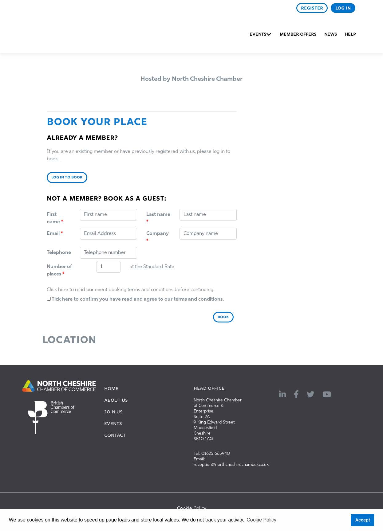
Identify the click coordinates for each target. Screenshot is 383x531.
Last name (158, 218)
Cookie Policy (191, 508)
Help (350, 34)
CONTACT (115, 436)
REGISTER (312, 8)
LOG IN (343, 8)
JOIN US (113, 412)
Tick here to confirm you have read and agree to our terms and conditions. (135, 299)
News (330, 34)
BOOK (223, 317)
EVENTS (113, 424)
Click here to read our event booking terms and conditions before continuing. (130, 289)
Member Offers (298, 34)
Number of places (59, 270)
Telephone (59, 252)
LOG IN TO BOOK (67, 177)
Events (258, 34)
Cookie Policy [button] (261, 519)
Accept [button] (362, 519)
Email (55, 233)
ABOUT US (116, 401)
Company (157, 237)
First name (55, 218)
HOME (111, 389)
